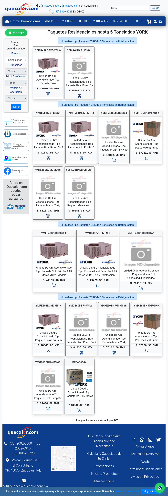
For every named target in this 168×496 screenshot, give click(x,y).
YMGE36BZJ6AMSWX (114, 113)
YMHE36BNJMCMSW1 (79, 169)
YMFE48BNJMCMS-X (54, 233)
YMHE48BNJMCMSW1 (141, 233)
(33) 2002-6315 (71, 5)
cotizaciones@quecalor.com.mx (25, 486)
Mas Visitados (104, 481)
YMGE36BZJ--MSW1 (48, 113)
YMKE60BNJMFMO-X (146, 305)
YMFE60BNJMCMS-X (48, 305)
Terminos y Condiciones (145, 469)
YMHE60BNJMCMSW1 (113, 305)
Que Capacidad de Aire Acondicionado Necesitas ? (104, 441)
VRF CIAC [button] (67, 21)
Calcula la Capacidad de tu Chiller (104, 456)
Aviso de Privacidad (145, 477)
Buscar (155, 8)
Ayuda (145, 461)
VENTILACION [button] (101, 21)
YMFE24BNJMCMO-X (48, 49)
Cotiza (15, 21)
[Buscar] (129, 8)
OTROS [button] (136, 21)
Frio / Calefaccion (16, 76)
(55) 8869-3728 (63, 11)
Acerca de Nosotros (145, 454)
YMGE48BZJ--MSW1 (97, 233)
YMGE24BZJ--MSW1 (79, 49)
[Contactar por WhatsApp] (16, 32)
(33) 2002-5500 (50, 5)
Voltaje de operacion (16, 90)
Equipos (16, 53)
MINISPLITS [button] (51, 21)
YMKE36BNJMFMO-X (146, 113)
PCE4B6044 (79, 362)
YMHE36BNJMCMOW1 (48, 169)
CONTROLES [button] (120, 21)
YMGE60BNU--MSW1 (48, 362)
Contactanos (145, 446)
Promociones (30, 21)
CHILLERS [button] (83, 21)
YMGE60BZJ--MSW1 (81, 305)
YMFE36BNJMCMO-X (81, 113)
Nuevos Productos (104, 474)
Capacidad (16, 65)
